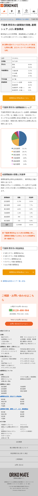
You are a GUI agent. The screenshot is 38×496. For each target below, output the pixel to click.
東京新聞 (23, 389)
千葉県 (3, 406)
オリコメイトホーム (7, 19)
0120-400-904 (21, 310)
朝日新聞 (3, 386)
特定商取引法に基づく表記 (19, 453)
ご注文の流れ (5, 341)
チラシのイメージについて (9, 351)
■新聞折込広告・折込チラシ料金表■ (11, 396)
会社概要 (19, 442)
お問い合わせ (19, 465)
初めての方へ (5, 337)
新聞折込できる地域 (22, 19)
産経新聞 (3, 393)
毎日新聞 (3, 391)
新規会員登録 (24, 427)
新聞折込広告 (5, 377)
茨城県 (22, 399)
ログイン (23, 429)
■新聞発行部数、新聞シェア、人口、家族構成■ (14, 409)
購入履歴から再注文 (26, 341)
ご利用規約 (19, 459)
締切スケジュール (6, 379)
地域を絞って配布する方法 (28, 351)
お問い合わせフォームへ (19, 324)
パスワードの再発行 (26, 431)
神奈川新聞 (23, 391)
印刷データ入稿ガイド (7, 365)
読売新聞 (3, 389)
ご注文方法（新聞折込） (8, 349)
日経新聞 (23, 386)
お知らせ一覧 (5, 438)
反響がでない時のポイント (28, 343)
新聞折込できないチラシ (8, 431)
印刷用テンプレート (7, 424)
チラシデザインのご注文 (8, 367)
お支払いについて (6, 343)
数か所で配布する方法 (26, 353)
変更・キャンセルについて (28, 337)
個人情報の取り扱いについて (19, 447)
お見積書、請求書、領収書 (28, 339)
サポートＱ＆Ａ (5, 435)
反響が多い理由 (5, 381)
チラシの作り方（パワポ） (28, 363)
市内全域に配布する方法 (27, 349)
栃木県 (22, 401)
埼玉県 (3, 404)
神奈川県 (3, 401)
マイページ (23, 424)
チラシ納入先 (5, 353)
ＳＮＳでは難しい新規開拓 (28, 377)
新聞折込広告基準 (25, 379)
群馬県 (22, 404)
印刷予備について (6, 363)
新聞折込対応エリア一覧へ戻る (14, 281)
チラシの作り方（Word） (27, 361)
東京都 (3, 399)
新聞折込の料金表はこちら (19, 98)
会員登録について (6, 339)
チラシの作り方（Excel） (27, 359)
